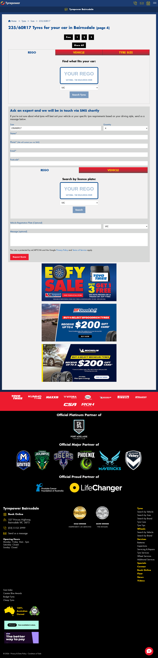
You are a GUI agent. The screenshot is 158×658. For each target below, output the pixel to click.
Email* (13, 151)
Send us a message (18, 533)
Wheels (141, 528)
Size (12, 124)
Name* (13, 133)
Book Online (144, 570)
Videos (141, 580)
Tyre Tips (141, 525)
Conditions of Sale (34, 654)
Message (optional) (18, 231)
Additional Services (145, 559)
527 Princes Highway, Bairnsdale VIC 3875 (19, 521)
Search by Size (144, 515)
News (140, 577)
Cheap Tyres (8, 600)
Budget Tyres (8, 596)
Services (141, 539)
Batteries (141, 542)
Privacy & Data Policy (18, 654)
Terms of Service (80, 250)
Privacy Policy (62, 250)
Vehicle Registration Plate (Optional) (26, 222)
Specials (141, 563)
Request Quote (19, 257)
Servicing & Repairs (146, 549)
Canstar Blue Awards (12, 593)
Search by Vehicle (145, 511)
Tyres (140, 508)
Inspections (142, 546)
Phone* (24, 142)
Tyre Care (141, 522)
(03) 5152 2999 (16, 527)
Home (12, 21)
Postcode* (14, 159)
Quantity (107, 124)
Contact (141, 566)
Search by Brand (144, 518)
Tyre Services (143, 552)
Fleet (140, 573)
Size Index (7, 590)
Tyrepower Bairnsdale (79, 9)
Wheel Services (144, 556)
